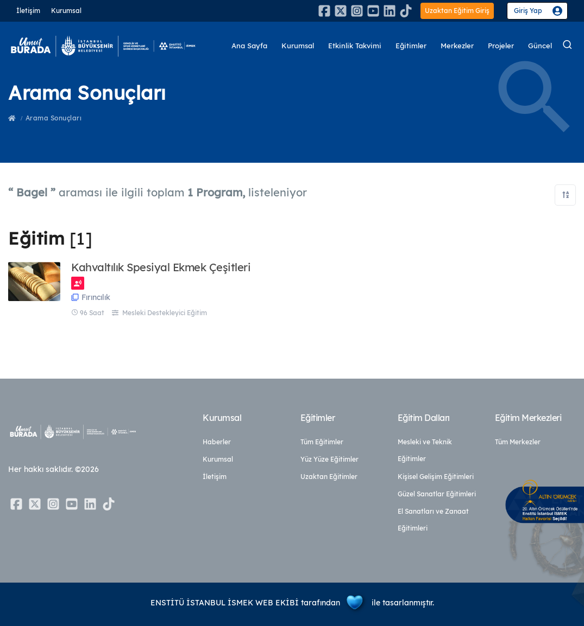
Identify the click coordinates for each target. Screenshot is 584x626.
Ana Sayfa (249, 46)
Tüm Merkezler (518, 442)
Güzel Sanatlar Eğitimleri (437, 494)
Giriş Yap (528, 11)
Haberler (217, 442)
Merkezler (457, 46)
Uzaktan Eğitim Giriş (457, 11)
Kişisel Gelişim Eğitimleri (436, 476)
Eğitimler (410, 46)
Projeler (501, 46)
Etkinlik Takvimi (354, 46)
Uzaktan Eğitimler (328, 476)
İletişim (28, 11)
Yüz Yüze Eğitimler (329, 459)
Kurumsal (66, 11)
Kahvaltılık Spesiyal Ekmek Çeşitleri (160, 267)
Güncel (540, 46)
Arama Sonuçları (54, 118)
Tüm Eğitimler (321, 442)
